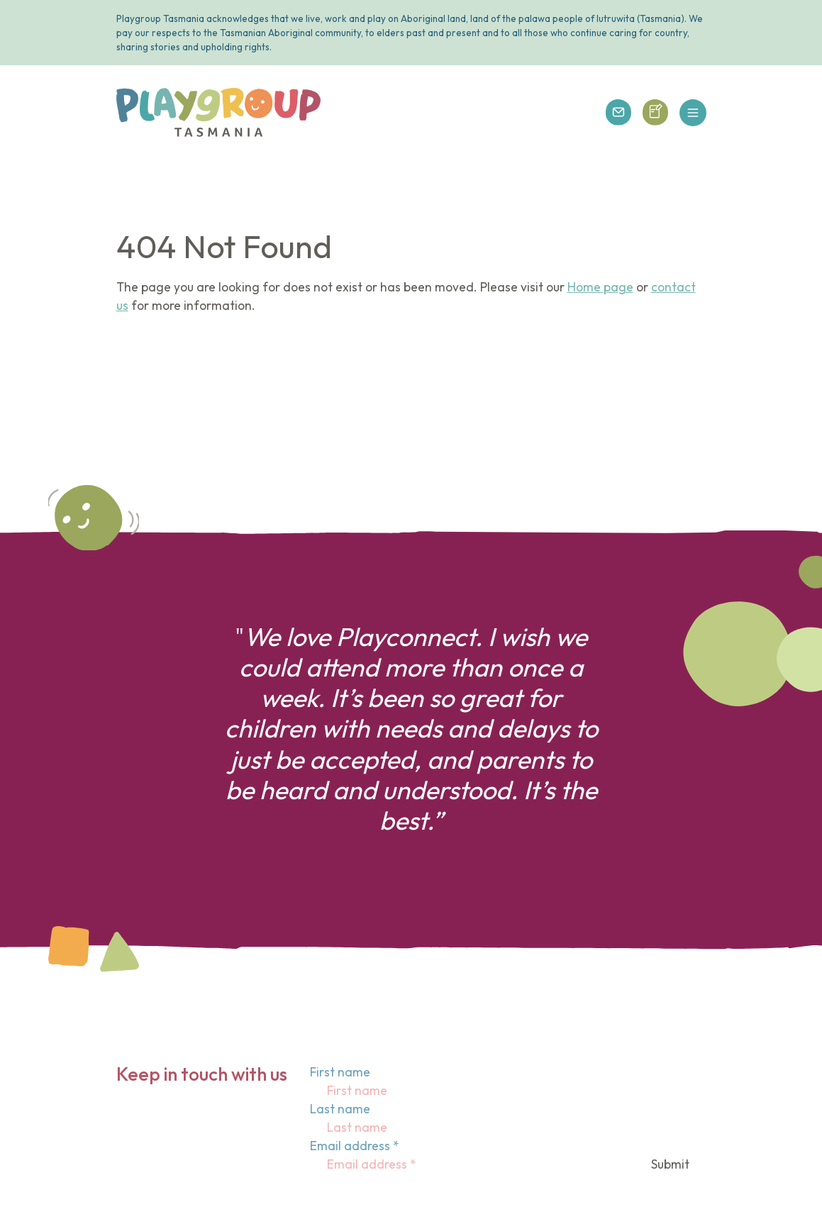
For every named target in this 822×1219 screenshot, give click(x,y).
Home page (600, 287)
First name (340, 1072)
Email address (354, 1146)
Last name (340, 1109)
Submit (670, 1164)
